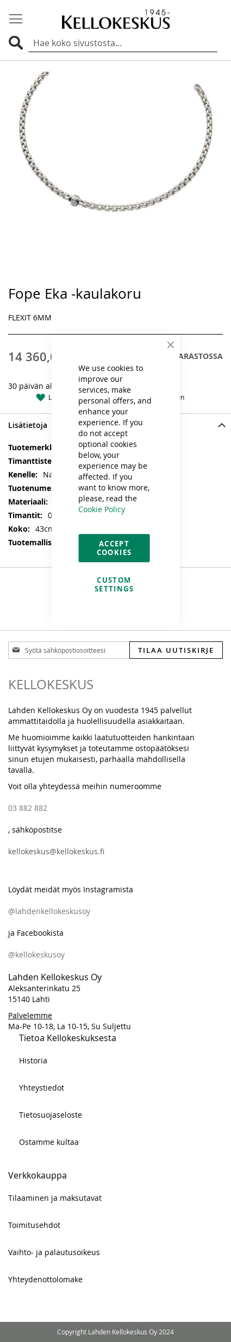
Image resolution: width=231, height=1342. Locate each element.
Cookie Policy (101, 509)
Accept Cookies (114, 548)
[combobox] (122, 43)
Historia (33, 1060)
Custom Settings (114, 584)
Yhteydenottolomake (45, 1279)
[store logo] (115, 18)
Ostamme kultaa (49, 1142)
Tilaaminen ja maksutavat (55, 1198)
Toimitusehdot (34, 1225)
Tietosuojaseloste (50, 1115)
